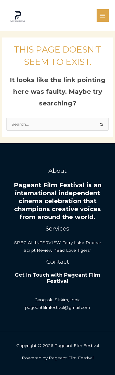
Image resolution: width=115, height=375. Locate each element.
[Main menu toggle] (103, 15)
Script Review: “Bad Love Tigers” (57, 250)
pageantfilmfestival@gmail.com (57, 307)
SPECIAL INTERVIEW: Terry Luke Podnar (57, 242)
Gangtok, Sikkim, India (57, 299)
